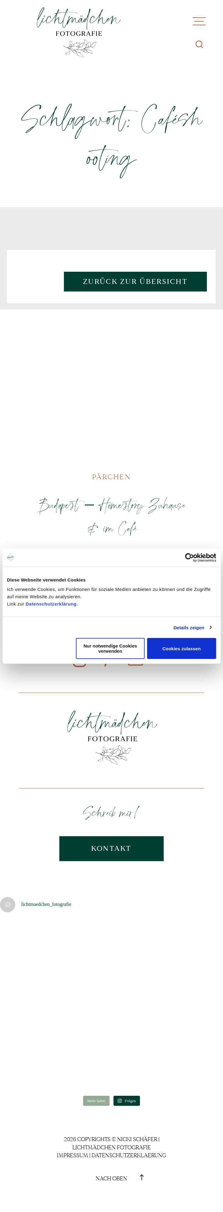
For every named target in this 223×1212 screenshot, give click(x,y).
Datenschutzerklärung (51, 603)
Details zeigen (188, 627)
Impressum (72, 1155)
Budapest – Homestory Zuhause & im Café (111, 516)
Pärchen (111, 477)
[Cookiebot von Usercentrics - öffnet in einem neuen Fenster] (189, 557)
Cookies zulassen (181, 648)
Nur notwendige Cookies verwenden (110, 648)
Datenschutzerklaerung (129, 1155)
